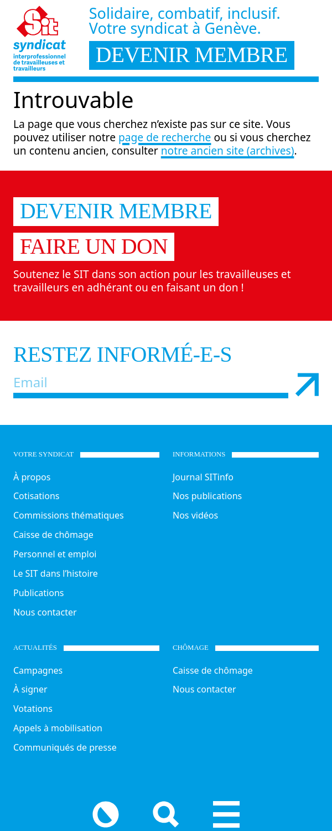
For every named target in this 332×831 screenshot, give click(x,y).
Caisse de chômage (53, 535)
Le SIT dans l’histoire (55, 573)
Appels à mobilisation (57, 728)
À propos (31, 477)
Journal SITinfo (203, 477)
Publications (38, 593)
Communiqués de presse (65, 747)
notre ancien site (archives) (227, 150)
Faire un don (94, 246)
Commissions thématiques (68, 515)
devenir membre (192, 55)
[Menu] (305, 811)
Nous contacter (45, 612)
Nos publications (207, 496)
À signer (30, 689)
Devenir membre (116, 211)
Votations (33, 708)
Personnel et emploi (54, 554)
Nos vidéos (195, 515)
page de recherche (164, 137)
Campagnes (38, 670)
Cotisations (36, 496)
